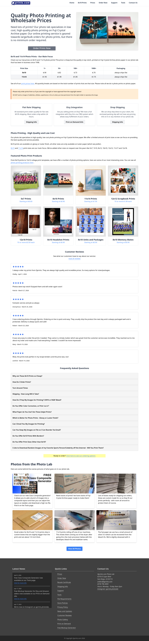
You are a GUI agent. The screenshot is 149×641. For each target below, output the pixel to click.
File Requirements (64, 599)
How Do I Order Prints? (22, 382)
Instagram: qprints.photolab (107, 589)
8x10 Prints (82, 3)
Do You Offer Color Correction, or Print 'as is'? (31, 406)
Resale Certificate (64, 582)
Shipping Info (31, 122)
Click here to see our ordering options (81, 456)
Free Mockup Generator (66, 628)
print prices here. (28, 83)
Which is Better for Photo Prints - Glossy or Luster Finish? (35, 418)
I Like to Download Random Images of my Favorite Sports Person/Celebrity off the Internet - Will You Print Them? (58, 448)
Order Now (103, 3)
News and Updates (64, 611)
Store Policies (62, 603)
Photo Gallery (62, 619)
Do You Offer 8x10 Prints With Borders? (28, 436)
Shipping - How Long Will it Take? (26, 394)
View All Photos (74, 549)
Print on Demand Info (74, 122)
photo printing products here (22, 162)
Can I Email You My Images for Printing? (29, 424)
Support (114, 3)
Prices (92, 3)
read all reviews (74, 258)
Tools (123, 3)
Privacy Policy (62, 607)
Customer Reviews (64, 615)
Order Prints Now (41, 48)
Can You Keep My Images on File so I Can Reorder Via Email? (37, 430)
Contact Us (133, 3)
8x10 (12, 148)
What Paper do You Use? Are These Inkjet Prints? (32, 412)
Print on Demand (64, 624)
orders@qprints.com (104, 581)
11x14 (20, 148)
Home (72, 3)
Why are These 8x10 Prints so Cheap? (27, 376)
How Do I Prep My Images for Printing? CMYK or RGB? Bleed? (37, 400)
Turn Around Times (20, 388)
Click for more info (20, 583)
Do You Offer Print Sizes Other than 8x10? (29, 442)
